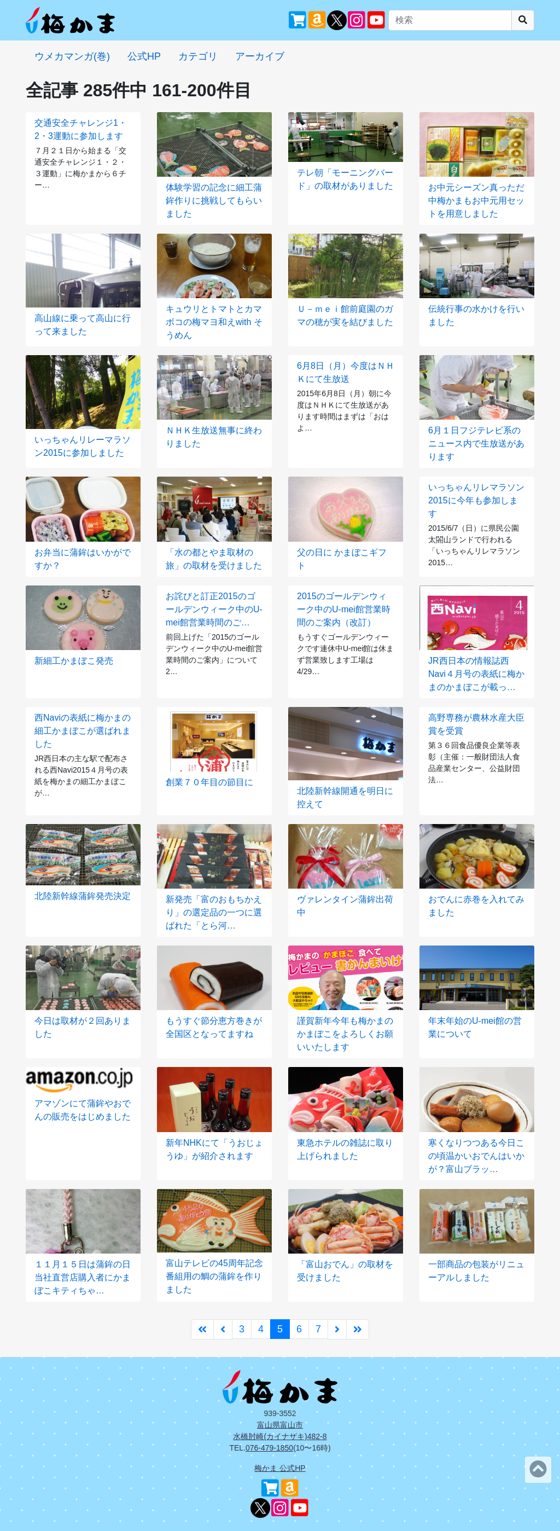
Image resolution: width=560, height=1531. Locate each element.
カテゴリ (198, 56)
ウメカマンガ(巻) (72, 56)
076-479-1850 (269, 1447)
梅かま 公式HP (279, 1468)
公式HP (144, 56)
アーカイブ (259, 56)
